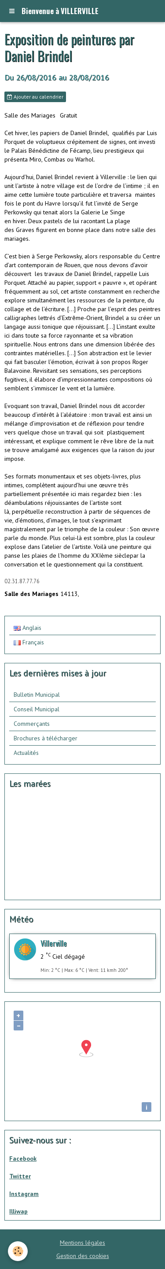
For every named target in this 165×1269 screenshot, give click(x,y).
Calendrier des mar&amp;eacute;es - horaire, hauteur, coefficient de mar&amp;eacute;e (59, 845)
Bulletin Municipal (37, 695)
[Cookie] (18, 1251)
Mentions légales (82, 1243)
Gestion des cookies (82, 1256)
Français (29, 642)
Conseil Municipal (36, 709)
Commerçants (32, 724)
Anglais (27, 628)
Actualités (26, 753)
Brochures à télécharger (45, 738)
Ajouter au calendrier (35, 96)
